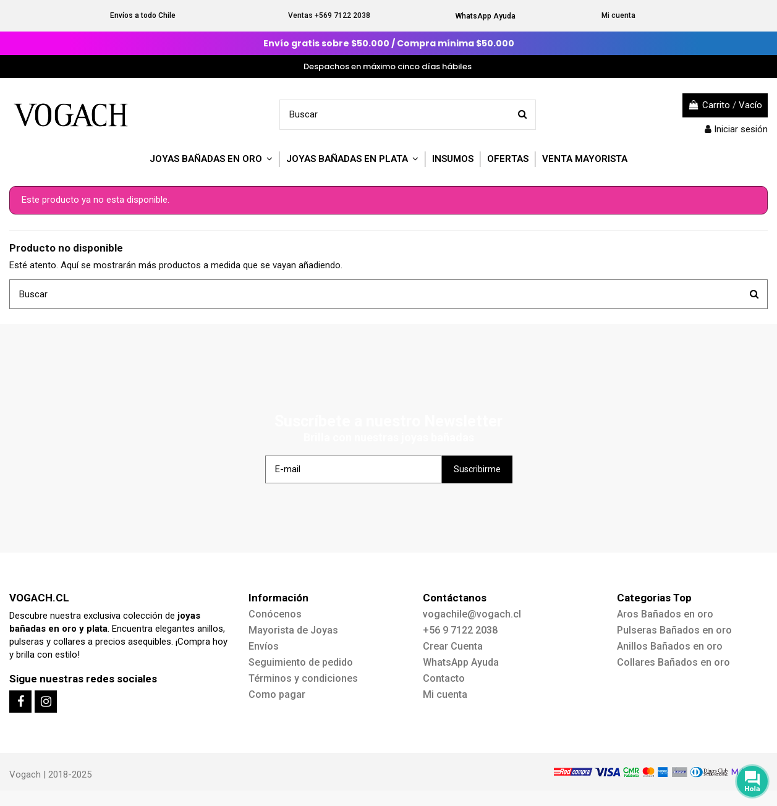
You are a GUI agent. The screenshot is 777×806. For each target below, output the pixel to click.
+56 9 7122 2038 (460, 630)
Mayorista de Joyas (293, 630)
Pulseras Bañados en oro (674, 630)
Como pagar (276, 694)
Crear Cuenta (453, 646)
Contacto (444, 678)
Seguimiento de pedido (300, 662)
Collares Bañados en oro (673, 662)
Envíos (263, 646)
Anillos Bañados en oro (670, 646)
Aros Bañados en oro (665, 614)
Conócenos (275, 614)
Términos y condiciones (303, 678)
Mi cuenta (618, 15)
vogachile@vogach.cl (472, 614)
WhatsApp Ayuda (486, 16)
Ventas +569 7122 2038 (329, 15)
